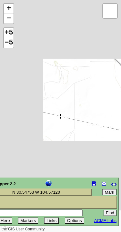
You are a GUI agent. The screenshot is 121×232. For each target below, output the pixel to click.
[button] (9, 9)
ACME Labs (105, 220)
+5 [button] (9, 33)
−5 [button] (9, 43)
